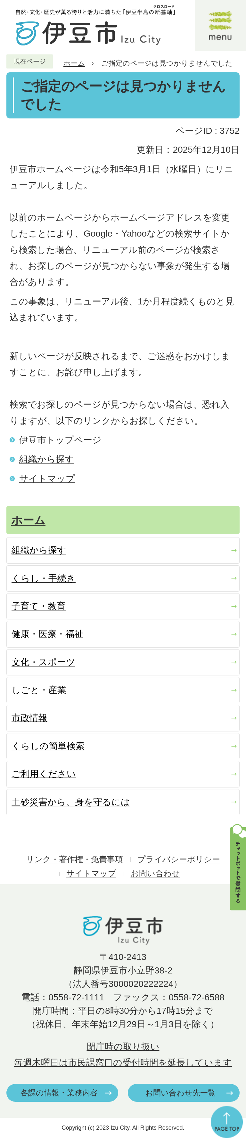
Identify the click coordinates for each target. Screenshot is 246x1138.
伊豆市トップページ (60, 440)
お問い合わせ (155, 873)
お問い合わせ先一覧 (180, 1092)
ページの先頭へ (227, 1122)
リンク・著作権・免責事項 (74, 859)
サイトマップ (47, 479)
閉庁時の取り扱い (123, 1047)
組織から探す (46, 459)
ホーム (74, 63)
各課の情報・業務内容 (59, 1092)
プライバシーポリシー (178, 859)
